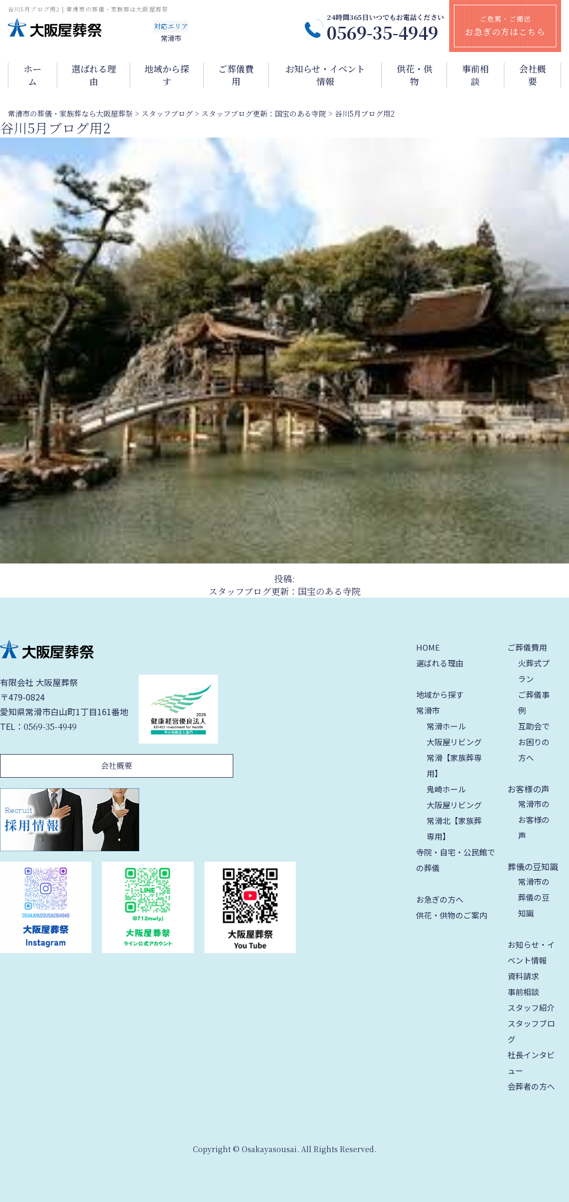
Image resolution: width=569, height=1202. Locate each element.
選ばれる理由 (93, 75)
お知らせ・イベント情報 (325, 75)
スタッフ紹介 (531, 1007)
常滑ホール (446, 725)
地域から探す (166, 75)
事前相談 (475, 75)
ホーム (33, 75)
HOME (428, 647)
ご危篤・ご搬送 (505, 26)
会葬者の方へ (531, 1086)
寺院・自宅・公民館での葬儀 (455, 859)
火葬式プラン (534, 670)
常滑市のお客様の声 (534, 819)
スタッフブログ (531, 1031)
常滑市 (428, 710)
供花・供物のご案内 (451, 915)
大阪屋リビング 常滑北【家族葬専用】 (454, 820)
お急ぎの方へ (439, 899)
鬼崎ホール (446, 789)
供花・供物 (414, 75)
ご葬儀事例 (534, 702)
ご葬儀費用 (236, 75)
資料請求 (523, 975)
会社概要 (532, 75)
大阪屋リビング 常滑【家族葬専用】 (454, 757)
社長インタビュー (531, 1062)
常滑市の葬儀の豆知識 (534, 897)
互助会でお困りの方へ (534, 741)
